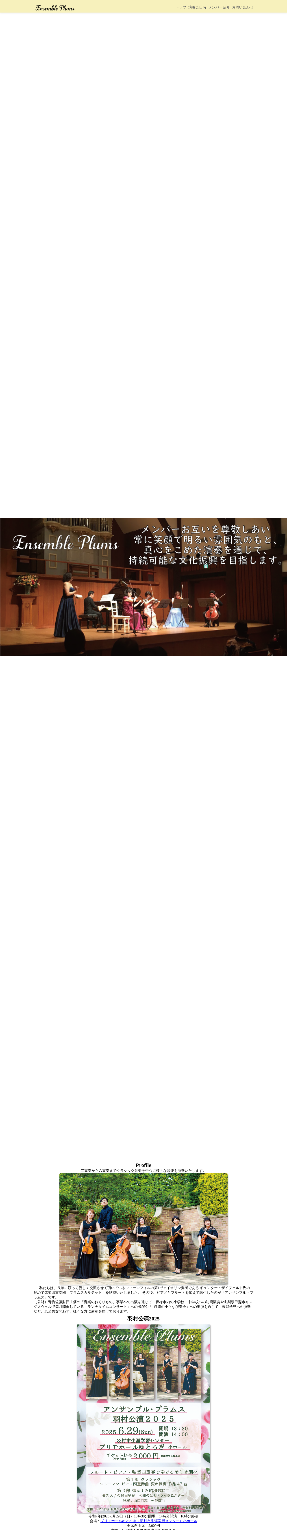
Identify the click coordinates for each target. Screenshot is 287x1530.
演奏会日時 (197, 7)
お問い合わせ (242, 7)
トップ (181, 7)
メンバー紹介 (219, 7)
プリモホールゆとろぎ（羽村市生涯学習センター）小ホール (148, 1521)
